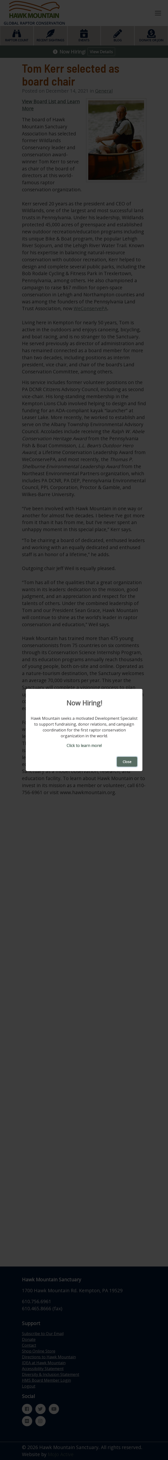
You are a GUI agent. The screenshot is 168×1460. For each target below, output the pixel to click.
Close (127, 761)
